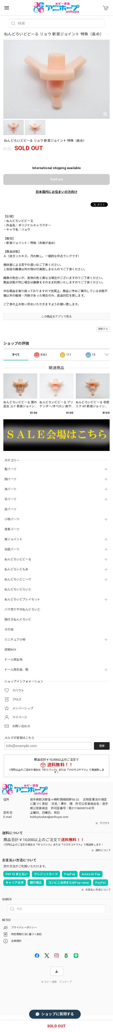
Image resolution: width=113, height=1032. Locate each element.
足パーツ (10, 509)
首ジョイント (13, 539)
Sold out (56, 179)
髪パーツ (10, 469)
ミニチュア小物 (14, 639)
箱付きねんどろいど (17, 619)
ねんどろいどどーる (17, 559)
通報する (103, 329)
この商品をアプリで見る (56, 316)
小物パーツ (12, 519)
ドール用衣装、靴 (16, 669)
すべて (16, 354)
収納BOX (10, 649)
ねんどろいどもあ (16, 569)
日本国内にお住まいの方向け (56, 192)
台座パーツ (12, 549)
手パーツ (10, 499)
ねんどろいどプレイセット (22, 599)
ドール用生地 (13, 659)
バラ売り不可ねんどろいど (22, 609)
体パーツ (10, 489)
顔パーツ (10, 479)
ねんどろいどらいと (17, 589)
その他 (8, 629)
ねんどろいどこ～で (17, 579)
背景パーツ (12, 529)
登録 (101, 745)
